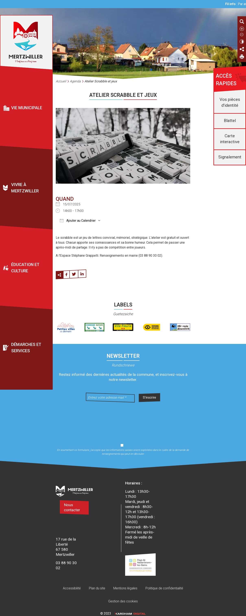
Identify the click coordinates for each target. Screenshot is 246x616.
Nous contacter (72, 507)
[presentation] (123, 420)
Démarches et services (26, 347)
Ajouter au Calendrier (78, 220)
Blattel (230, 120)
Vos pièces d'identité (230, 102)
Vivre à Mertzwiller (25, 187)
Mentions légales (125, 588)
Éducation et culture (25, 267)
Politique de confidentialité (164, 588)
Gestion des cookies (123, 601)
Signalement (229, 157)
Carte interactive (229, 138)
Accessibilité (72, 588)
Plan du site (97, 588)
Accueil (61, 81)
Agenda (75, 81)
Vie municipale (26, 107)
